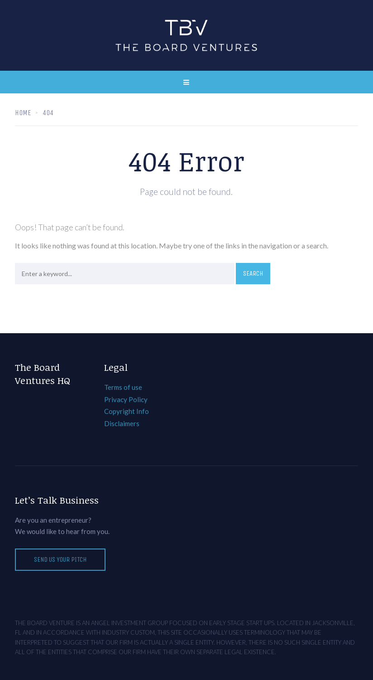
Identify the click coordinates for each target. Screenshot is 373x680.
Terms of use (123, 387)
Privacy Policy (126, 399)
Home (23, 112)
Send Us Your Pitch (60, 559)
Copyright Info (126, 411)
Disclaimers (121, 423)
